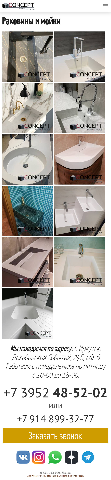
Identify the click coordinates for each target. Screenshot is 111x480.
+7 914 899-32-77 (55, 418)
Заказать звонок (55, 435)
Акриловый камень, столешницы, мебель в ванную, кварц (55, 475)
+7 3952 (55, 392)
